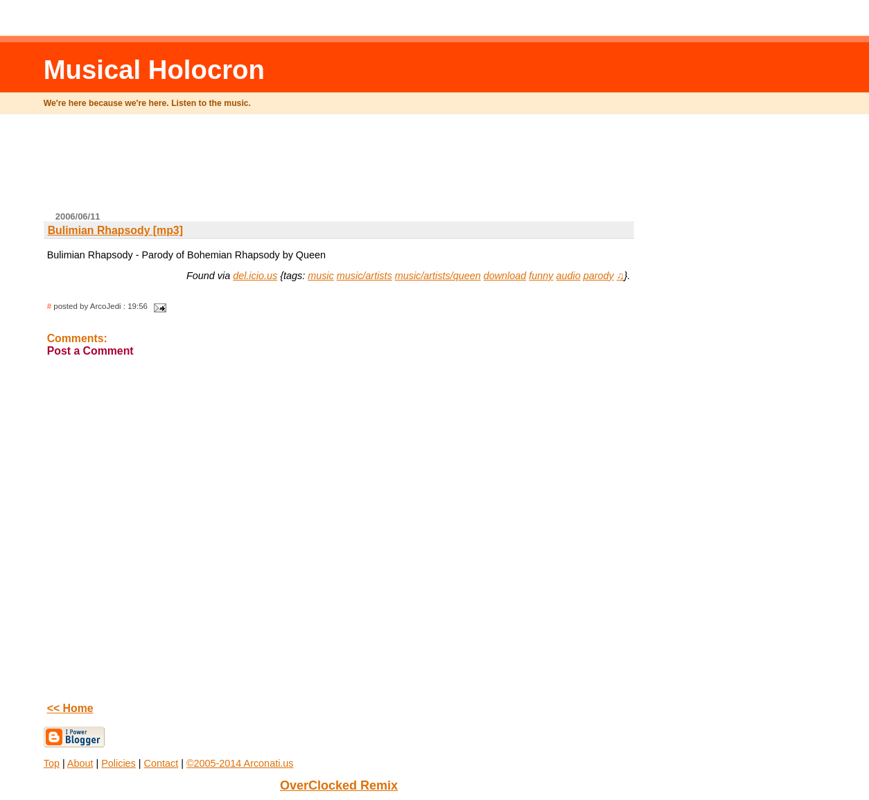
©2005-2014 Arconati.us (240, 763)
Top (52, 763)
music (321, 275)
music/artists (364, 275)
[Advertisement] (339, 168)
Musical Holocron (154, 70)
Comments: (77, 338)
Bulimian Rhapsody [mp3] (115, 230)
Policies (118, 763)
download (505, 275)
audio (568, 275)
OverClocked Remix (339, 785)
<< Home (70, 708)
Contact (161, 763)
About (80, 763)
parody (598, 275)
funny (541, 275)
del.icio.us (255, 275)
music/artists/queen (438, 275)
